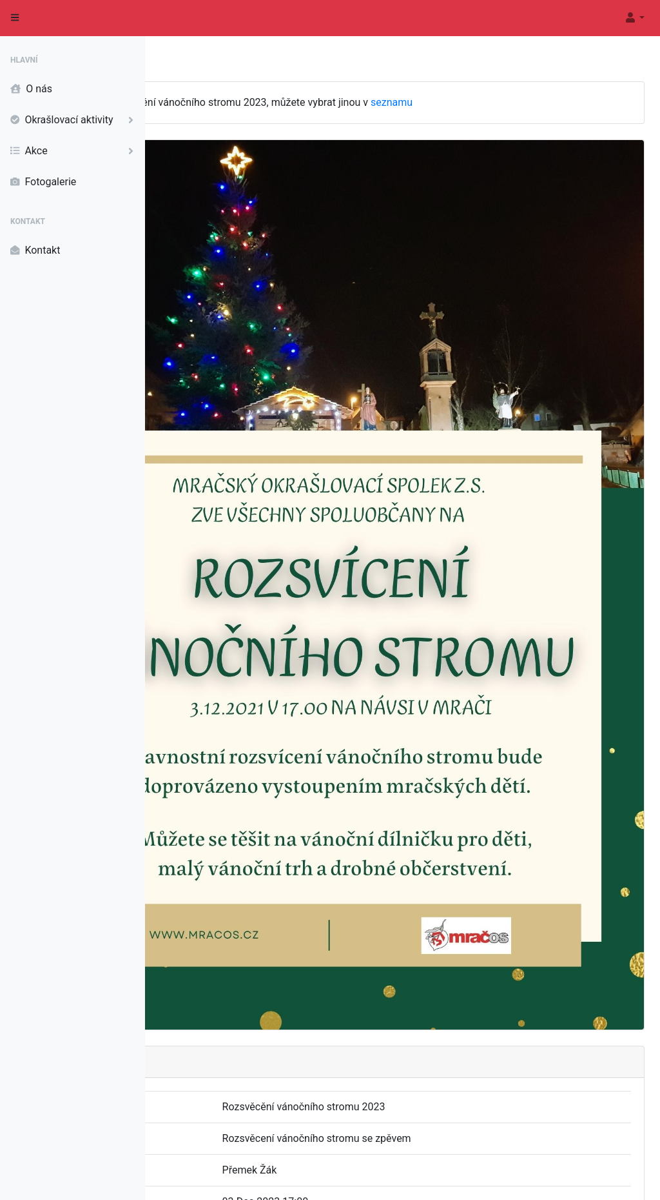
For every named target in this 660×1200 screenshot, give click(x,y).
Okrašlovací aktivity (74, 120)
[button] (634, 18)
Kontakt (35, 250)
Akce (74, 151)
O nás (31, 89)
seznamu (537, 102)
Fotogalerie (43, 182)
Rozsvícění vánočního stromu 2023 (402, 1091)
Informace (626, 1178)
